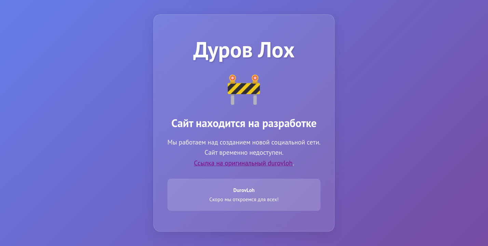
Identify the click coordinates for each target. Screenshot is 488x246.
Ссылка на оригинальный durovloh (243, 163)
